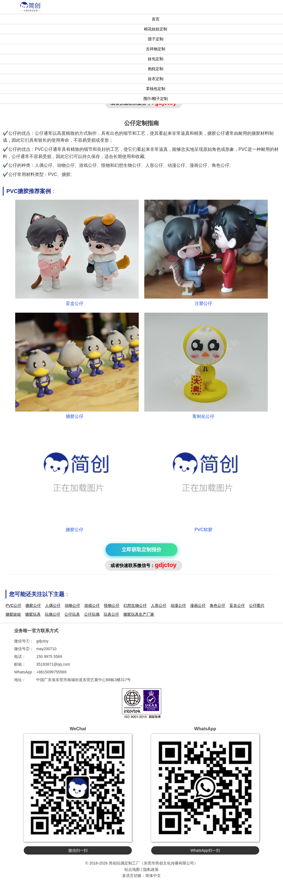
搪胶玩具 (33, 614)
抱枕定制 (155, 69)
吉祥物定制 (155, 49)
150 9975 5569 (49, 656)
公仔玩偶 (91, 614)
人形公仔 (158, 605)
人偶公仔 (53, 605)
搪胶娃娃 (13, 614)
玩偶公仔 (52, 614)
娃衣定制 (155, 79)
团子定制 (155, 39)
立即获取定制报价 (141, 549)
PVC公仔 (13, 605)
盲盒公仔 (74, 303)
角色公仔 (217, 605)
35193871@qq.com (53, 664)
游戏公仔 (92, 605)
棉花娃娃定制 (155, 29)
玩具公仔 (111, 614)
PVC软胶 (204, 529)
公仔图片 (256, 605)
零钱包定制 (155, 88)
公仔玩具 (72, 614)
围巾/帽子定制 (155, 98)
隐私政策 (151, 869)
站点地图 (132, 869)
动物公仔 (72, 605)
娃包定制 (155, 59)
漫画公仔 (198, 605)
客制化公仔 (203, 416)
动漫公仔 (178, 605)
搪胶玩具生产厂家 (138, 614)
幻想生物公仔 (135, 605)
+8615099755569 (51, 672)
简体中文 (153, 875)
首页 (155, 19)
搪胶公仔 (74, 416)
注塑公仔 (203, 303)
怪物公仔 (111, 605)
